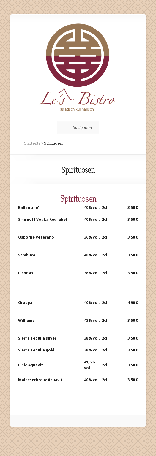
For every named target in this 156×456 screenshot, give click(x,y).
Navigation (77, 127)
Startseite (32, 143)
